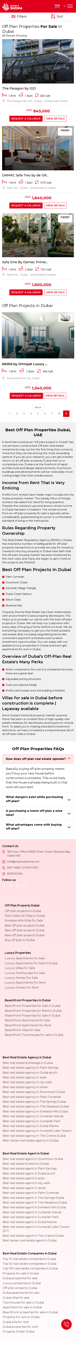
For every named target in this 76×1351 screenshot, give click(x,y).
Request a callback (26, 118)
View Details (55, 118)
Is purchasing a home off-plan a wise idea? (34, 812)
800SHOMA (14, 873)
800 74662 (14, 867)
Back (38, 407)
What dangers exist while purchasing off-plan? (34, 799)
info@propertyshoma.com (23, 861)
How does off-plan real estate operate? (36, 759)
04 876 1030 (30, 867)
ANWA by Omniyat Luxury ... (25, 364)
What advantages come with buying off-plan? (34, 826)
